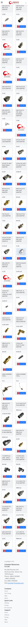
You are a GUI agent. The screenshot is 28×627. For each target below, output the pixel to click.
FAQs (5, 596)
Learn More (8, 25)
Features (6, 615)
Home (6, 591)
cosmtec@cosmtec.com (16, 583)
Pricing (6, 605)
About (6, 598)
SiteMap (6, 603)
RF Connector (8, 608)
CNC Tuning (7, 593)
